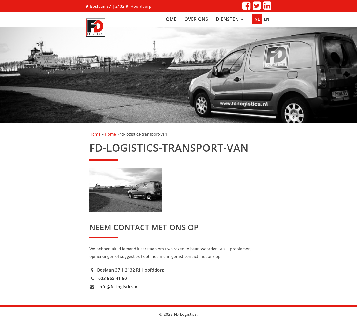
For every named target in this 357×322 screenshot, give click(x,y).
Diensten (227, 19)
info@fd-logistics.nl (118, 287)
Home (169, 19)
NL (257, 19)
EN (266, 19)
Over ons (196, 19)
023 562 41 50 (112, 278)
